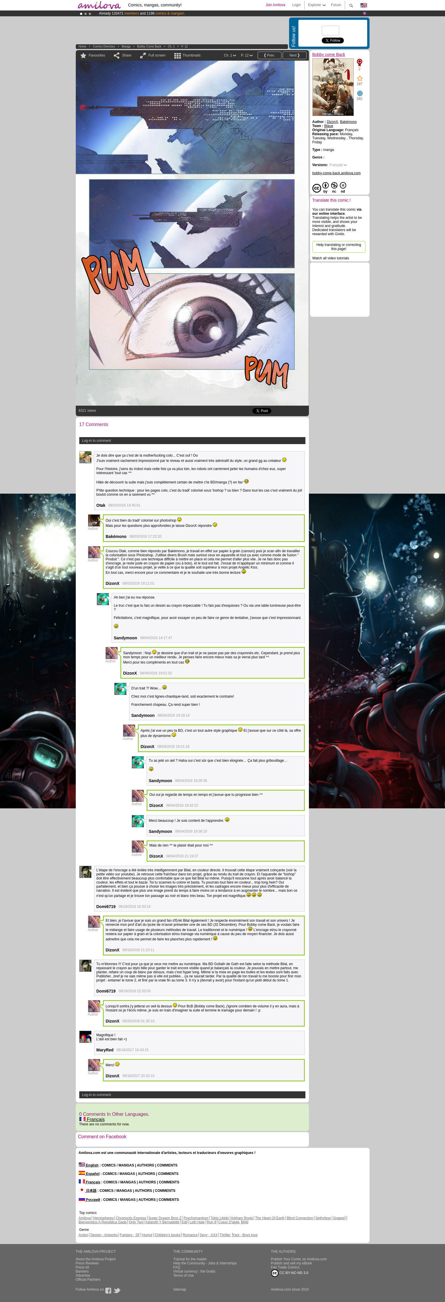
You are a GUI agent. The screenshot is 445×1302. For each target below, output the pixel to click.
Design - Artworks (104, 1235)
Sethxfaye (323, 1218)
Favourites (97, 55)
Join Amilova (275, 5)
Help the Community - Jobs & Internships (205, 1263)
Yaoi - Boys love (245, 1235)
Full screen (157, 55)
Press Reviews (87, 1263)
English (89, 1165)
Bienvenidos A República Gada (103, 1222)
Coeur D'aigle (229, 1222)
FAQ (176, 1267)
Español (89, 1174)
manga (126, 46)
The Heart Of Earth (269, 1218)
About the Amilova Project (96, 1259)
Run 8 (211, 1222)
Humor (147, 1235)
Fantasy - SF (130, 1235)
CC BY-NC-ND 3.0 (290, 1273)
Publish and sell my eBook (291, 1263)
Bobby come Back (149, 46)
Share (126, 55)
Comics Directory (104, 46)
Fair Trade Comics (285, 1267)
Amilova (85, 1218)
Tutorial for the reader (190, 1259)
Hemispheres (103, 1218)
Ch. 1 (171, 46)
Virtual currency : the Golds (194, 1271)
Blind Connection (300, 1218)
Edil (184, 1222)
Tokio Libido (219, 1218)
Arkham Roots (242, 1218)
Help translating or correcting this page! (338, 247)
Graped (339, 1218)
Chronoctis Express (131, 1218)
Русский (89, 1200)
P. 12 (184, 46)
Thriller (225, 1235)
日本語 (87, 1191)
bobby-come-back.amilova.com (336, 173)
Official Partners (88, 1280)
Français (92, 1119)
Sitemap (179, 1289)
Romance (190, 1235)
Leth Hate (197, 1222)
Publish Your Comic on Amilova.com (299, 1259)
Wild (245, 1222)
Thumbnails (191, 55)
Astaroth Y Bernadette (162, 1222)
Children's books (167, 1235)
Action (83, 1235)
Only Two (136, 1222)
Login (296, 5)
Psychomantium (196, 1218)
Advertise (83, 1275)
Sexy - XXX (208, 1235)
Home (83, 46)
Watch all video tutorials (330, 258)
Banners (82, 1271)
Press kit (82, 1267)
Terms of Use (183, 1275)
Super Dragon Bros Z (164, 1218)
